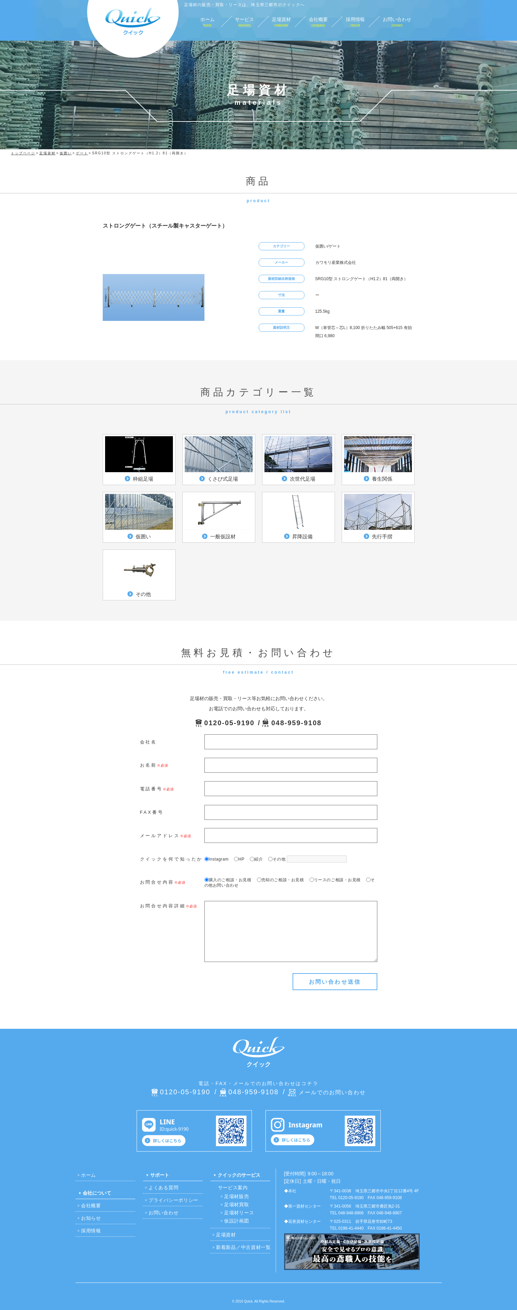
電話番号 (151, 788)
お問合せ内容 (157, 882)
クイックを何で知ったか (171, 859)
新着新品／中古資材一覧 (243, 1247)
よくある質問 (163, 1187)
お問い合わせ (163, 1212)
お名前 (148, 765)
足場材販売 (236, 1196)
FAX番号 (152, 812)
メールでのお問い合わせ (332, 1092)
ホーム (88, 1175)
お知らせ (91, 1218)
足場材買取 (236, 1204)
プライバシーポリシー (173, 1200)
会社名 (148, 742)
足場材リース (239, 1212)
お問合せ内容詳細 (163, 906)
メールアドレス (160, 835)
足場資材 (226, 1234)
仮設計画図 (236, 1220)
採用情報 (91, 1230)
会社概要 (91, 1205)
